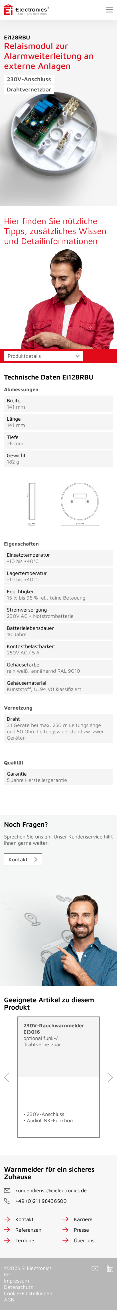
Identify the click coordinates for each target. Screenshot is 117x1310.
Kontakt (18, 859)
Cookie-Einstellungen (28, 1293)
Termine (24, 1240)
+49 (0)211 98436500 (41, 1201)
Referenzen (28, 1230)
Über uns (84, 1240)
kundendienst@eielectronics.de (51, 1190)
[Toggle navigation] (109, 10)
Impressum (16, 1281)
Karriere (83, 1219)
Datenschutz (18, 1287)
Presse (81, 1230)
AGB (9, 1300)
